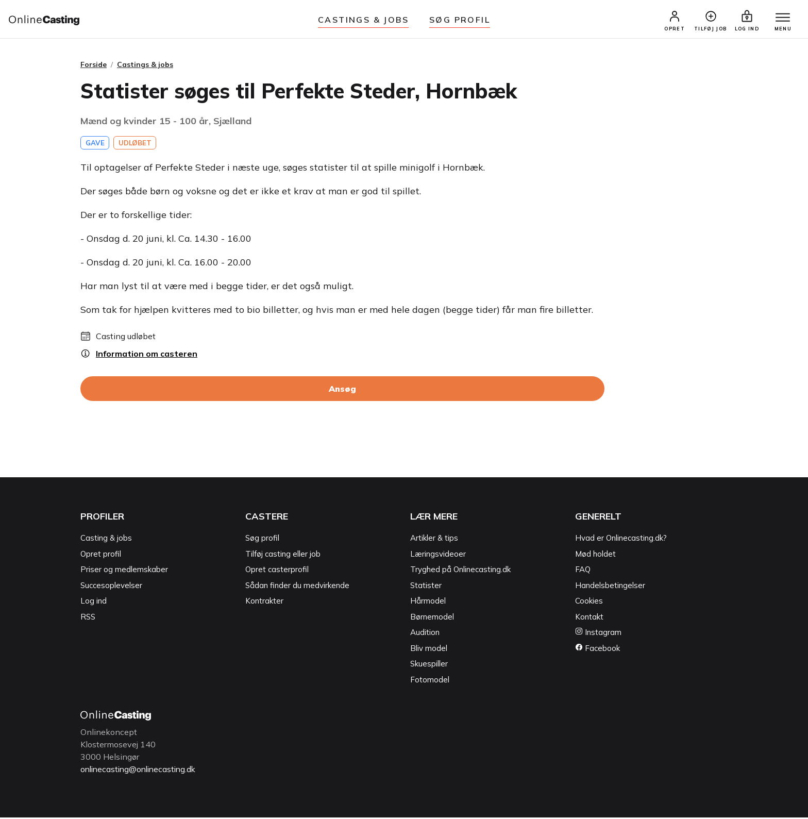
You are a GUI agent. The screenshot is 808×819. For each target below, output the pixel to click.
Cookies (589, 603)
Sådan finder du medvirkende (297, 587)
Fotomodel (429, 682)
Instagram (598, 634)
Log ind (93, 603)
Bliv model (428, 650)
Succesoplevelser (111, 587)
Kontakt (589, 619)
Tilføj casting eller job (283, 556)
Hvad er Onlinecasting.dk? (621, 540)
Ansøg (342, 391)
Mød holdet (595, 556)
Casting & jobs (106, 540)
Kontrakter (264, 603)
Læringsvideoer (438, 556)
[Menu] (781, 19)
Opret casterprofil (277, 571)
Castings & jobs (363, 19)
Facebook (597, 650)
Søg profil (262, 540)
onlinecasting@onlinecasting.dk (141, 771)
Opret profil (100, 556)
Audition (425, 634)
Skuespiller (429, 666)
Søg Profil (459, 19)
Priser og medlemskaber (124, 571)
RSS (87, 619)
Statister (426, 587)
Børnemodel (432, 619)
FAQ (583, 571)
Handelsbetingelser (610, 587)
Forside (93, 66)
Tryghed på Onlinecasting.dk (460, 571)
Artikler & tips (434, 540)
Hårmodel (428, 603)
